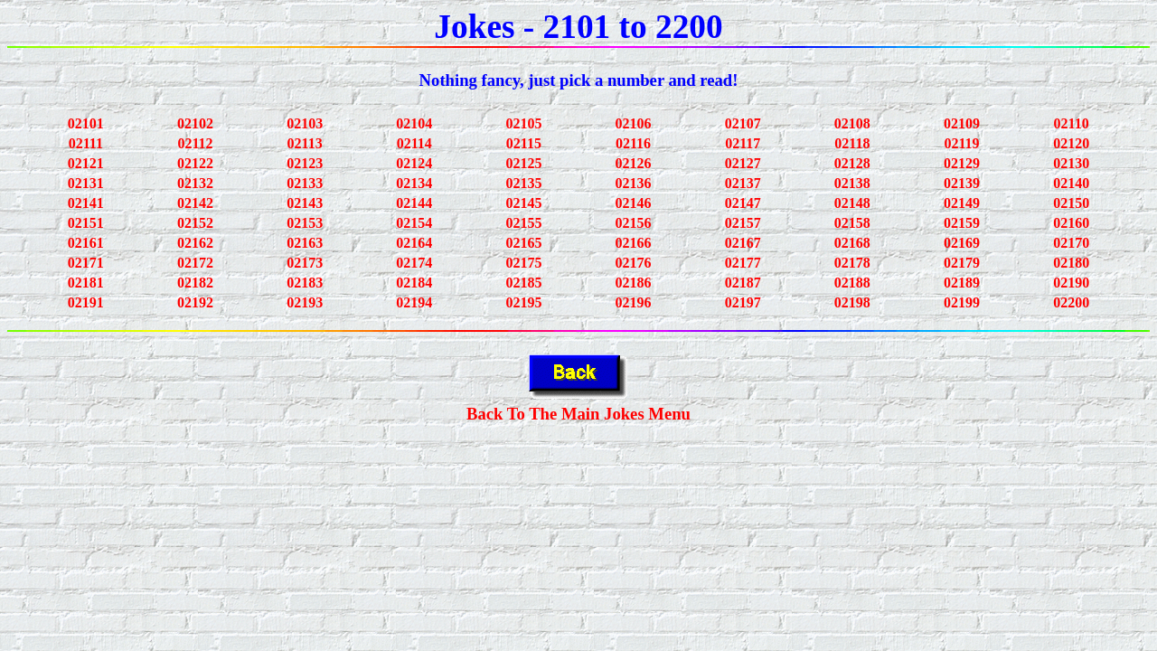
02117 (742, 143)
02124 (414, 163)
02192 (195, 302)
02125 (523, 163)
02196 (634, 302)
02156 (634, 223)
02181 (86, 282)
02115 (523, 143)
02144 (414, 203)
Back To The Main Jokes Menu (578, 413)
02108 (852, 123)
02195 (523, 302)
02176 (634, 262)
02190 (1071, 282)
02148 (852, 203)
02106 (634, 123)
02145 (523, 203)
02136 (634, 183)
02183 (305, 282)
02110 (1071, 123)
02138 (852, 183)
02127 (743, 163)
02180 (1071, 262)
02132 (195, 183)
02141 (86, 203)
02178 (852, 262)
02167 (743, 242)
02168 (852, 242)
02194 (414, 302)
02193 (305, 302)
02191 (86, 302)
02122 (195, 163)
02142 (195, 203)
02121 (86, 163)
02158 (852, 223)
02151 (86, 223)
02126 (634, 163)
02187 (743, 282)
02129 (962, 163)
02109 (962, 123)
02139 (962, 183)
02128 (852, 163)
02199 (962, 302)
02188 (852, 282)
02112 (194, 143)
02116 (633, 143)
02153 (305, 223)
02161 (86, 242)
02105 (523, 123)
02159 (962, 223)
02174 (414, 262)
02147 (743, 203)
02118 (852, 143)
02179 (962, 262)
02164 (414, 242)
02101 (86, 123)
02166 (634, 242)
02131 (86, 183)
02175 (523, 262)
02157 (743, 223)
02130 (1071, 163)
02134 (414, 183)
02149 (962, 203)
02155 (523, 223)
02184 (414, 282)
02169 (962, 242)
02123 (305, 163)
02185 (523, 282)
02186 (634, 282)
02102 (195, 123)
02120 (1071, 143)
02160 (1071, 223)
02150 (1071, 203)
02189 (962, 282)
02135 (523, 183)
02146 (634, 203)
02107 (743, 123)
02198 (852, 302)
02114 (414, 143)
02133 (305, 183)
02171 (86, 262)
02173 (305, 262)
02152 (195, 223)
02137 (743, 183)
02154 (414, 223)
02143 (305, 203)
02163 (305, 242)
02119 (961, 143)
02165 (523, 242)
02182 (195, 282)
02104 (414, 123)
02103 (305, 123)
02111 (86, 143)
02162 (195, 242)
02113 (305, 143)
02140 (1071, 183)
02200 (1071, 302)
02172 (195, 262)
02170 (1071, 242)
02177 (743, 262)
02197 (743, 302)
